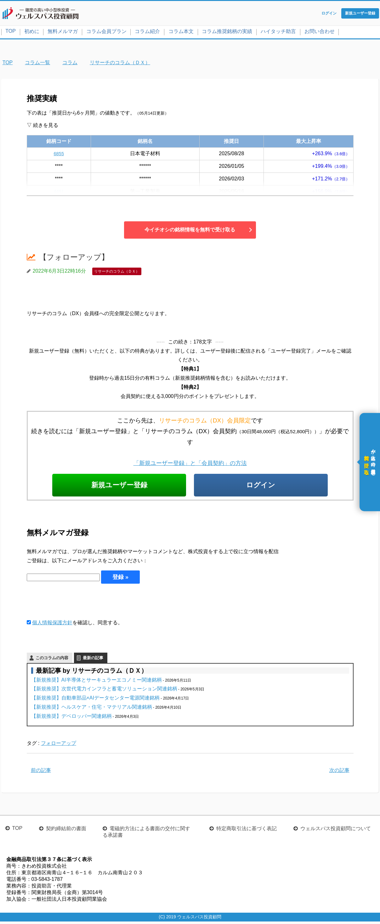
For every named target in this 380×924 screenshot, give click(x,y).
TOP (10, 32)
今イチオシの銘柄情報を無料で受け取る (190, 231)
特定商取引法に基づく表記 (246, 831)
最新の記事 (93, 660)
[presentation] (74, 603)
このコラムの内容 (52, 660)
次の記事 (339, 772)
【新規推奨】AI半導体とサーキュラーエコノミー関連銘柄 (96, 682)
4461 (59, 192)
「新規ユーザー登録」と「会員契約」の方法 (190, 464)
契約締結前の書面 (66, 831)
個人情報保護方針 (52, 624)
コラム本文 (181, 32)
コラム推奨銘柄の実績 (227, 32)
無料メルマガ (63, 32)
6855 (59, 154)
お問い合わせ (319, 32)
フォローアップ (58, 745)
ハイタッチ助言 (278, 32)
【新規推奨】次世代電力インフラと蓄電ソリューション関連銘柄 (104, 691)
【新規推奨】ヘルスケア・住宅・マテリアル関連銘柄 (91, 709)
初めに (31, 32)
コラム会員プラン (106, 32)
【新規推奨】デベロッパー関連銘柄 (71, 718)
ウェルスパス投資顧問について (335, 831)
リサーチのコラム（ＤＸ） (116, 272)
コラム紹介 (147, 32)
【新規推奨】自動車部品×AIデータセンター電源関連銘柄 (95, 700)
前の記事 (41, 772)
